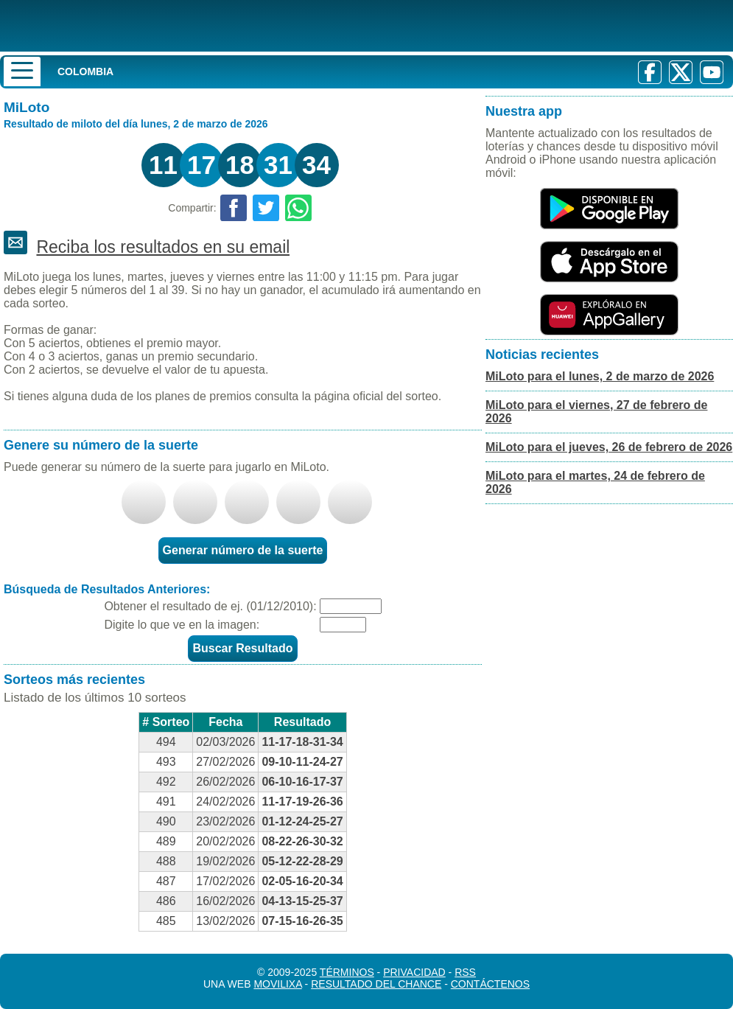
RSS (465, 972)
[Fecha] (351, 606)
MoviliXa (277, 984)
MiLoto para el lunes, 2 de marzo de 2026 (599, 376)
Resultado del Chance (376, 984)
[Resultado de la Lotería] (190, 26)
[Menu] (22, 71)
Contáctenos (490, 984)
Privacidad (414, 972)
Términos (347, 972)
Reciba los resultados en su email (163, 246)
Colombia (85, 71)
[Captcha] (343, 624)
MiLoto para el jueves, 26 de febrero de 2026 (608, 447)
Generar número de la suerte (243, 550)
